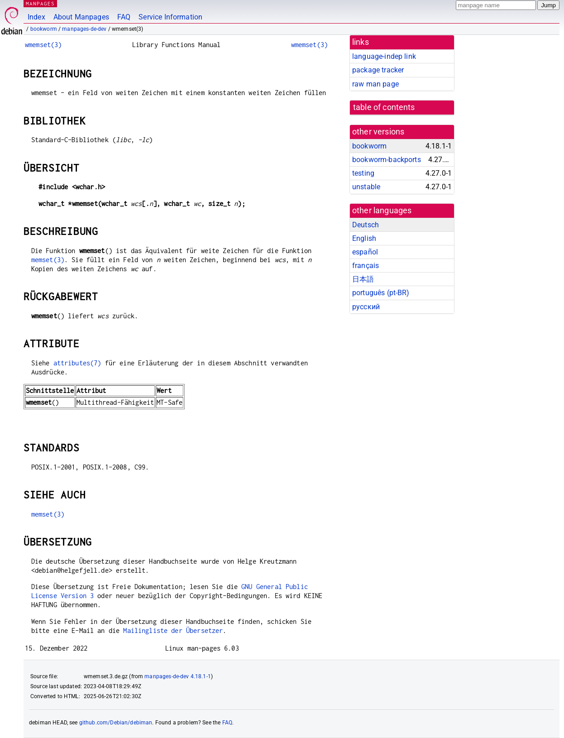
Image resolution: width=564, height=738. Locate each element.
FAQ (123, 17)
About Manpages (81, 17)
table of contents (384, 107)
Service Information (170, 17)
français (365, 265)
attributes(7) (77, 363)
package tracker (378, 70)
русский (366, 306)
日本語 (363, 279)
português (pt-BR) (381, 292)
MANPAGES (40, 3)
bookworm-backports (386, 159)
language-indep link (384, 56)
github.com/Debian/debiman (116, 722)
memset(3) (47, 260)
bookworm (43, 29)
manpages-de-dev (84, 29)
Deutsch (365, 224)
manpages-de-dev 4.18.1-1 (177, 676)
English (364, 238)
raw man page (375, 84)
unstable (366, 186)
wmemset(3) (43, 44)
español (365, 252)
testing (363, 173)
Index (36, 17)
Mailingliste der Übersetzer (173, 630)
